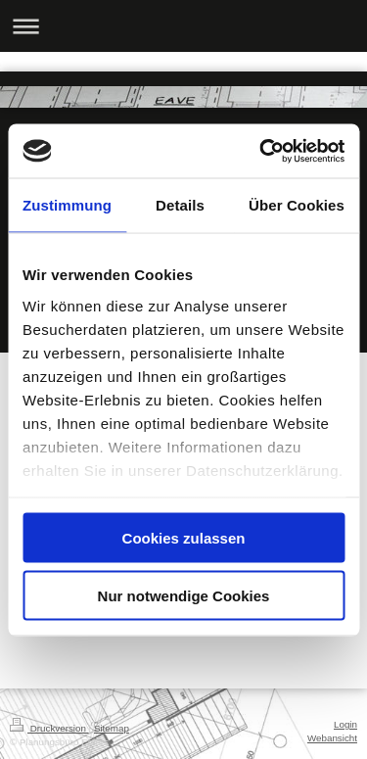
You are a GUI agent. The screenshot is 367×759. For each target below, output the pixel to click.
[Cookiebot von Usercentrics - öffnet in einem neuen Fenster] (261, 151)
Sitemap (111, 728)
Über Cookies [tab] (296, 205)
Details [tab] (180, 205)
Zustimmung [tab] (67, 205)
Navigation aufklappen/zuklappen (183, 26)
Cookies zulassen (184, 538)
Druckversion (49, 728)
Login (345, 724)
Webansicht (332, 738)
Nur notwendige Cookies (184, 595)
